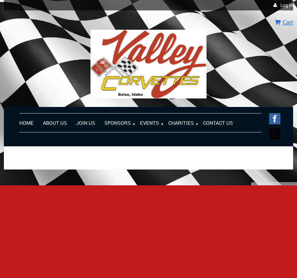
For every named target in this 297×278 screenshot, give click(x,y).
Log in (286, 5)
